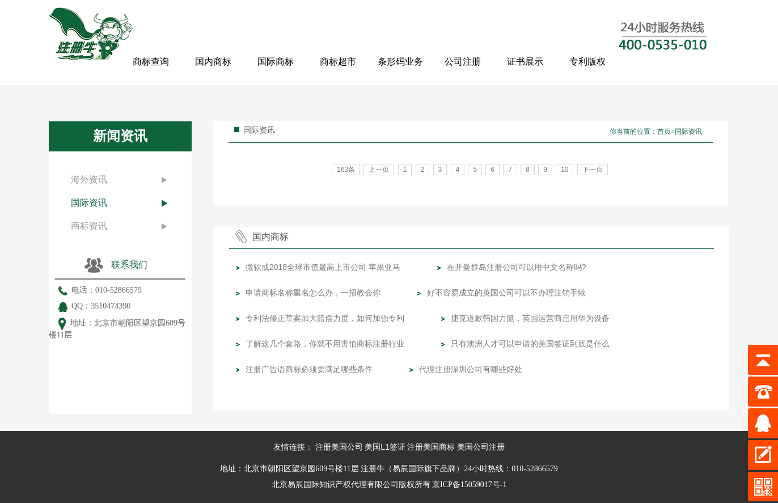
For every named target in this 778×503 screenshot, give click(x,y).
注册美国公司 (339, 446)
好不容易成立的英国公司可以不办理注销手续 (506, 292)
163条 (346, 170)
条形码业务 (400, 61)
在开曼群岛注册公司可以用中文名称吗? (516, 267)
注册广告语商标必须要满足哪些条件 (309, 369)
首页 (664, 132)
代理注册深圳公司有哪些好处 (470, 369)
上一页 (379, 170)
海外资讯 (89, 179)
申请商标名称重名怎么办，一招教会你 (313, 292)
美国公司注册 (481, 446)
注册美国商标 (431, 446)
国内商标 (213, 61)
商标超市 (338, 61)
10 (564, 170)
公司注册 (463, 61)
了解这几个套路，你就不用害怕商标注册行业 (325, 343)
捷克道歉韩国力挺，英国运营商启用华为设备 (530, 318)
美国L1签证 (385, 446)
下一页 (592, 170)
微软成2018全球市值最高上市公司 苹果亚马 (323, 267)
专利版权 (587, 61)
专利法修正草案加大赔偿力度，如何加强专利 (325, 318)
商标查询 (151, 61)
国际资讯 (89, 203)
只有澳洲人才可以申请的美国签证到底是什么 (530, 343)
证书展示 (525, 61)
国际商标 (275, 61)
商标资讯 (89, 226)
